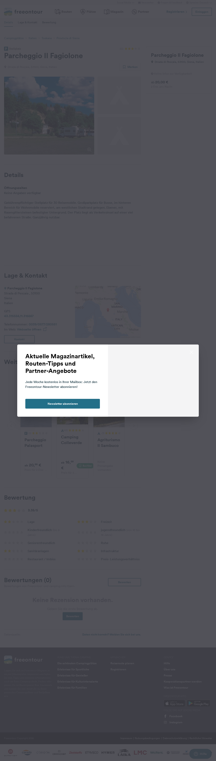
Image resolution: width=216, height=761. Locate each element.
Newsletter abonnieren (63, 404)
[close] (191, 351)
